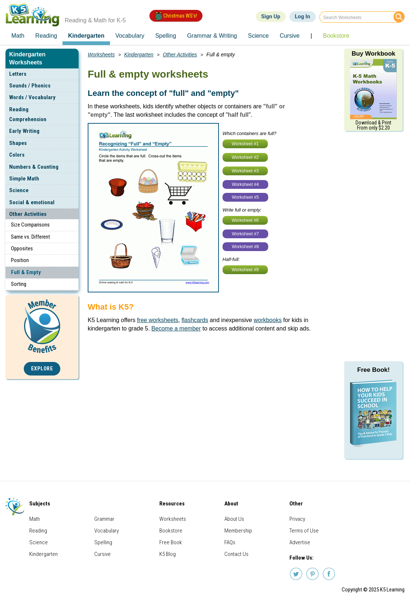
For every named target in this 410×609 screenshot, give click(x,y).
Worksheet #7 (245, 233)
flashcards (195, 320)
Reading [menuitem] (46, 36)
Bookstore (170, 530)
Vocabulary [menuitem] (129, 36)
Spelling (103, 542)
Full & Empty (26, 272)
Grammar (104, 519)
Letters (17, 74)
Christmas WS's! (176, 16)
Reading (38, 530)
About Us (234, 519)
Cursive (102, 554)
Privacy (297, 519)
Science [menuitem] (258, 36)
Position (20, 260)
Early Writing (24, 131)
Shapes (18, 143)
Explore (42, 369)
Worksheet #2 (245, 157)
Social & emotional (31, 202)
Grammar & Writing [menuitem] (212, 36)
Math (34, 519)
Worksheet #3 (245, 170)
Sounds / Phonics (29, 85)
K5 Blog (167, 554)
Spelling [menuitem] (165, 36)
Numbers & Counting (33, 167)
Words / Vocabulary (32, 97)
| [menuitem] (311, 36)
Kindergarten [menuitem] (86, 36)
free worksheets (157, 320)
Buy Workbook (373, 53)
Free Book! (373, 369)
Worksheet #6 (245, 220)
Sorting (18, 284)
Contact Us (236, 554)
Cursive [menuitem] (289, 36)
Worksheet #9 (245, 269)
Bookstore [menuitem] (336, 36)
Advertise (299, 542)
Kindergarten (138, 54)
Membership (238, 530)
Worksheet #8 (245, 246)
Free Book (170, 542)
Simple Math (24, 178)
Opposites (22, 248)
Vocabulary (106, 530)
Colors (16, 155)
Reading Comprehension (27, 114)
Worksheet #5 (245, 197)
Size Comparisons (30, 224)
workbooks (267, 320)
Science (19, 190)
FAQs (229, 542)
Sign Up (270, 16)
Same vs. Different (30, 236)
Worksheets (101, 54)
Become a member (176, 328)
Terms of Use (304, 530)
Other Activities (27, 214)
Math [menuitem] (17, 36)
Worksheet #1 (245, 143)
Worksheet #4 (245, 184)
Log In (302, 16)
